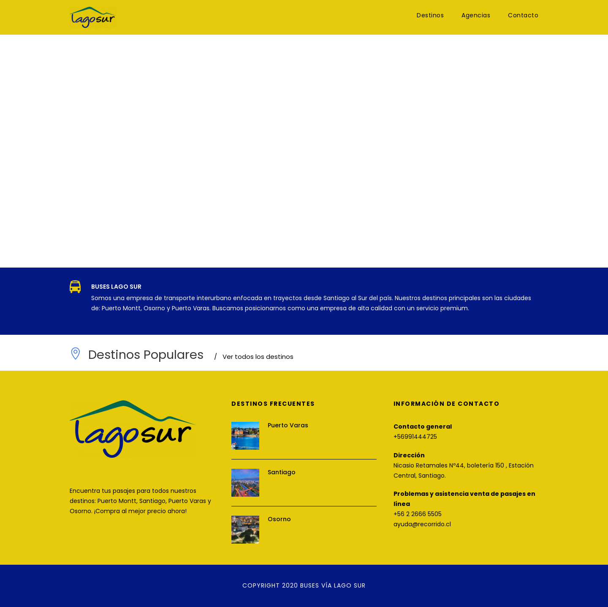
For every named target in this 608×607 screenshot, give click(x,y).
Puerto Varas (288, 425)
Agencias (475, 15)
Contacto (523, 15)
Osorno (279, 519)
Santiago (282, 472)
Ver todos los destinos (253, 356)
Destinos (430, 15)
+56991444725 (415, 436)
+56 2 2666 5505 (418, 514)
